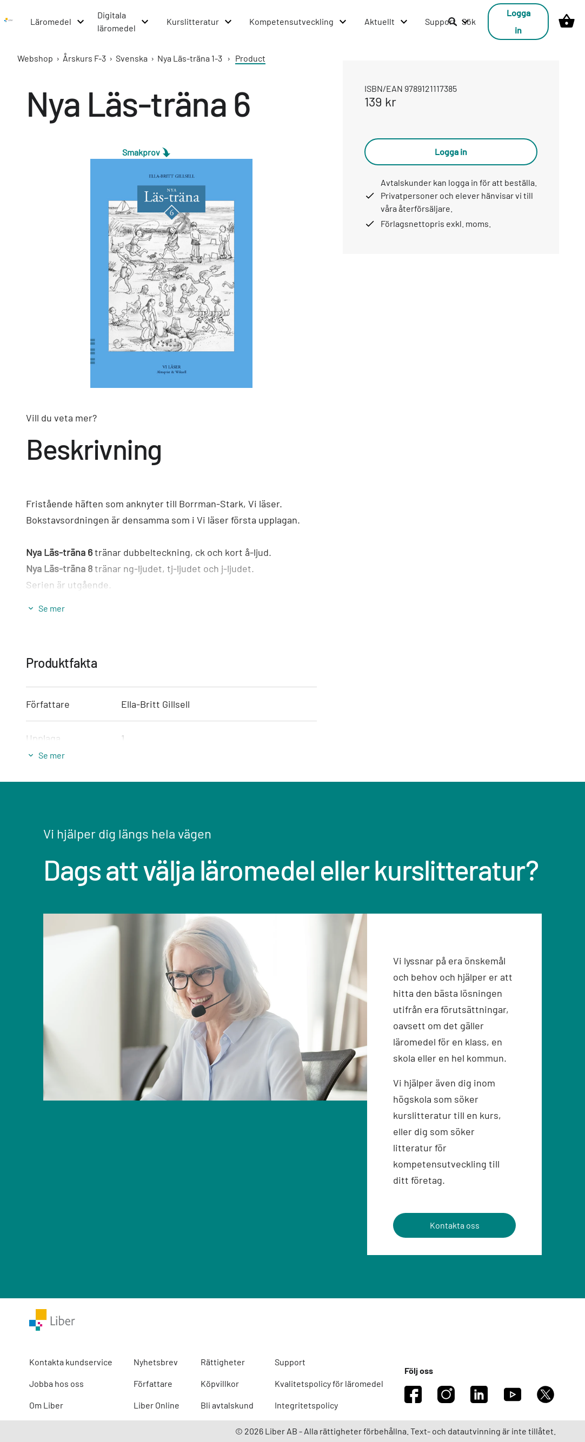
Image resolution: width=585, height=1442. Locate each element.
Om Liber (46, 1405)
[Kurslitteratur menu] (200, 21)
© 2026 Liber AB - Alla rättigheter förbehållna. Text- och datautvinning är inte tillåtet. (395, 1431)
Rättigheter (223, 1362)
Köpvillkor (220, 1383)
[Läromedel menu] (57, 21)
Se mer (51, 608)
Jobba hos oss (56, 1383)
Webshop (35, 58)
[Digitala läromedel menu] (123, 21)
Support (290, 1362)
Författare (153, 1383)
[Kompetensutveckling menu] (298, 21)
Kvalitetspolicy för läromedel (329, 1383)
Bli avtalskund (227, 1405)
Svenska (132, 58)
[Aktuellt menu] (386, 21)
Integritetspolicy (306, 1405)
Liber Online (157, 1405)
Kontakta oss (455, 1225)
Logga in (518, 21)
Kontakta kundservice (70, 1362)
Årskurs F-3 (84, 58)
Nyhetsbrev (156, 1362)
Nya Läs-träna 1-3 (189, 58)
